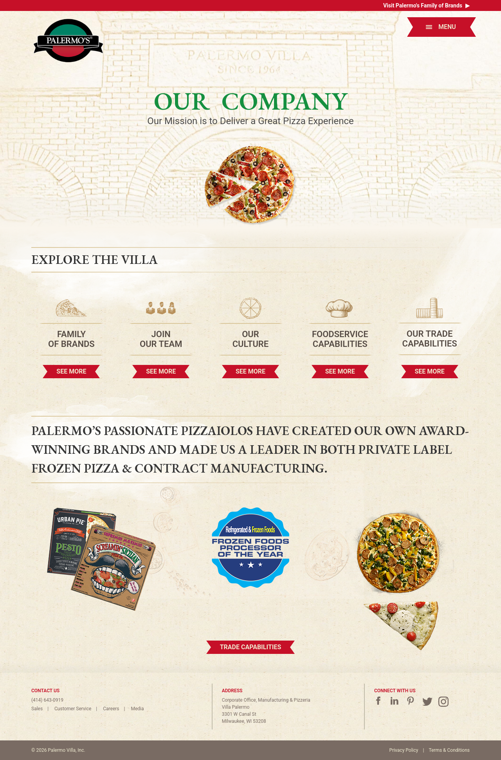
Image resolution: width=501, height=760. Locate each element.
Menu (441, 27)
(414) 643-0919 (47, 700)
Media (137, 708)
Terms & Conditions (449, 750)
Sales (37, 708)
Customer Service (72, 708)
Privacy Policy (403, 750)
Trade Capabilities (250, 647)
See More (71, 371)
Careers (111, 708)
